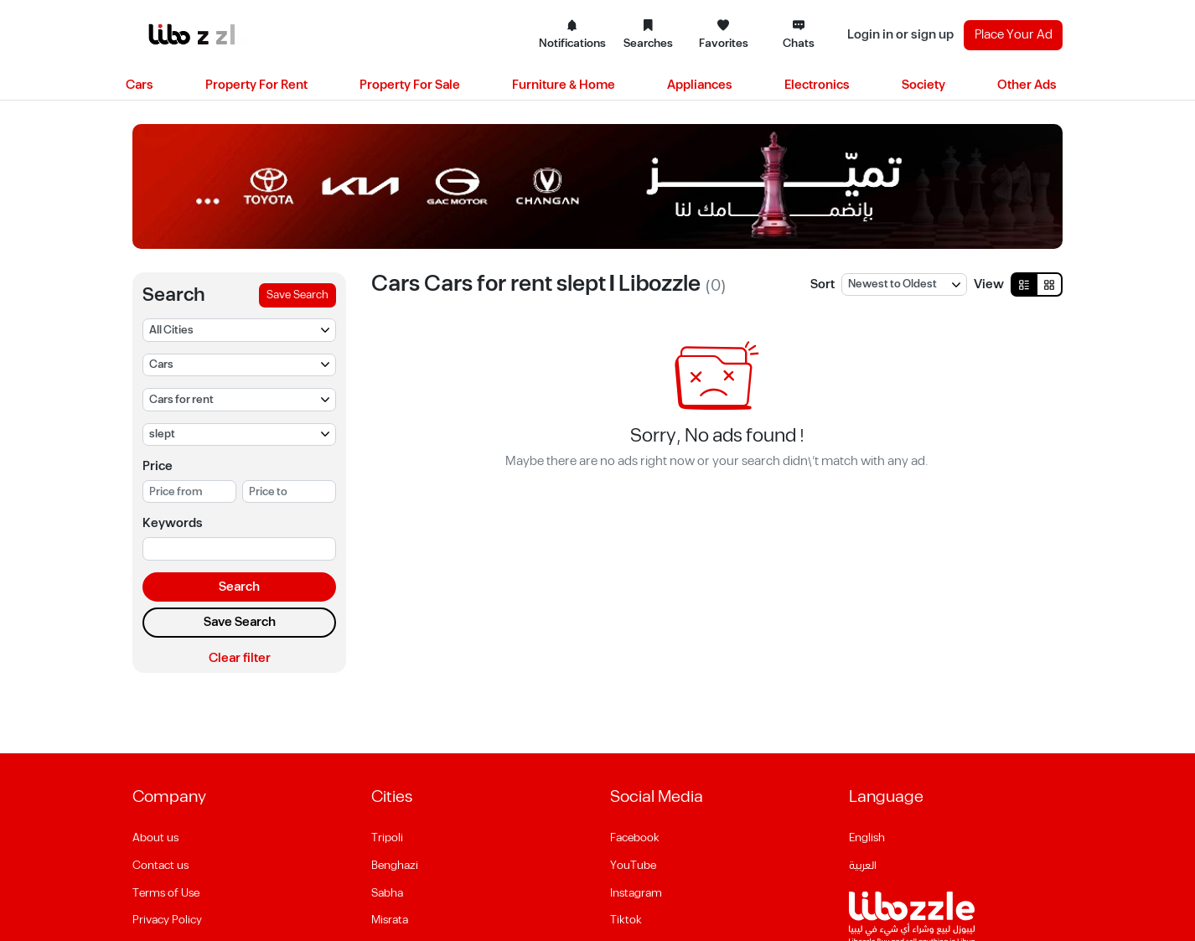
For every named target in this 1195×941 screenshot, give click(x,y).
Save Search (297, 295)
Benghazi (394, 865)
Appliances (699, 85)
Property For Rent (256, 85)
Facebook (635, 838)
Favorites (723, 35)
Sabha (387, 893)
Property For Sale (410, 85)
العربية (863, 865)
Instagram (636, 893)
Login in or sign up (900, 34)
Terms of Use (165, 893)
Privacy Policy (167, 920)
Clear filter (240, 658)
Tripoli (387, 838)
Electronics (817, 85)
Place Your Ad (1014, 34)
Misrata (389, 920)
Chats (799, 35)
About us (155, 838)
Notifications (572, 35)
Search (239, 587)
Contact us (160, 865)
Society (923, 85)
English (867, 838)
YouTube (633, 865)
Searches (648, 35)
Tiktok (626, 920)
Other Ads (1027, 85)
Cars (139, 85)
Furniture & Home (563, 85)
